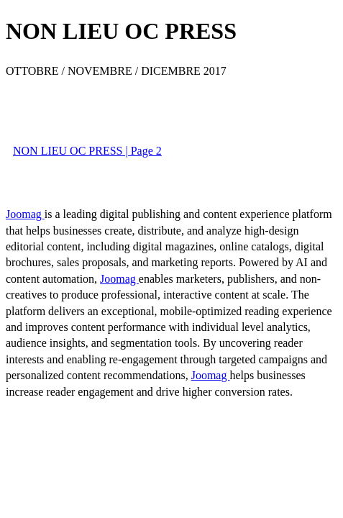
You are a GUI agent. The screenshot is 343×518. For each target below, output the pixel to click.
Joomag (25, 214)
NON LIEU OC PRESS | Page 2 (87, 151)
